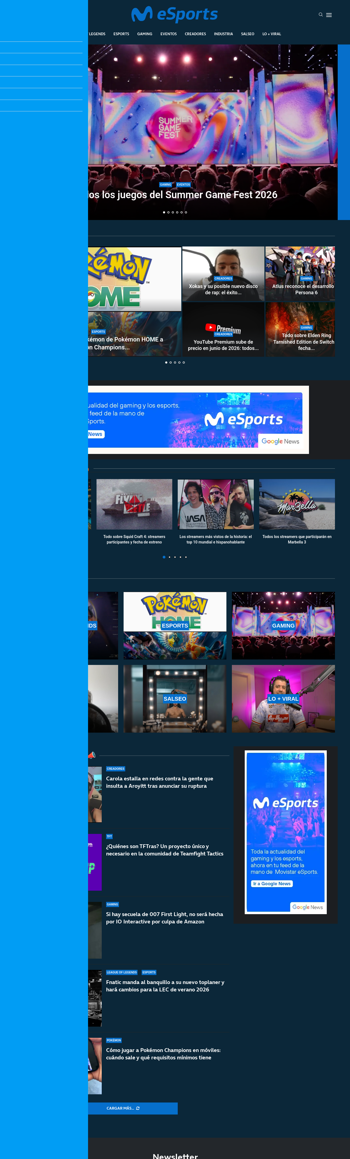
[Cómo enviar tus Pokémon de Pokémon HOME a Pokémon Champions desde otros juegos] (98, 301)
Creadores (195, 33)
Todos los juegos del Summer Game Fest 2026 (175, 195)
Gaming (144, 33)
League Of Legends (87, 33)
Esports (121, 33)
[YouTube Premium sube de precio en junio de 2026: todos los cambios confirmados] (223, 329)
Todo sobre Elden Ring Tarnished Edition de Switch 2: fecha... (306, 341)
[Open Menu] (329, 15)
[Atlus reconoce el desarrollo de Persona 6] (307, 273)
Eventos (169, 33)
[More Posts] (123, 1108)
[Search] (320, 15)
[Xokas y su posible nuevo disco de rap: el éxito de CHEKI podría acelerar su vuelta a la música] (223, 273)
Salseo (247, 33)
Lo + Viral (271, 33)
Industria (223, 33)
